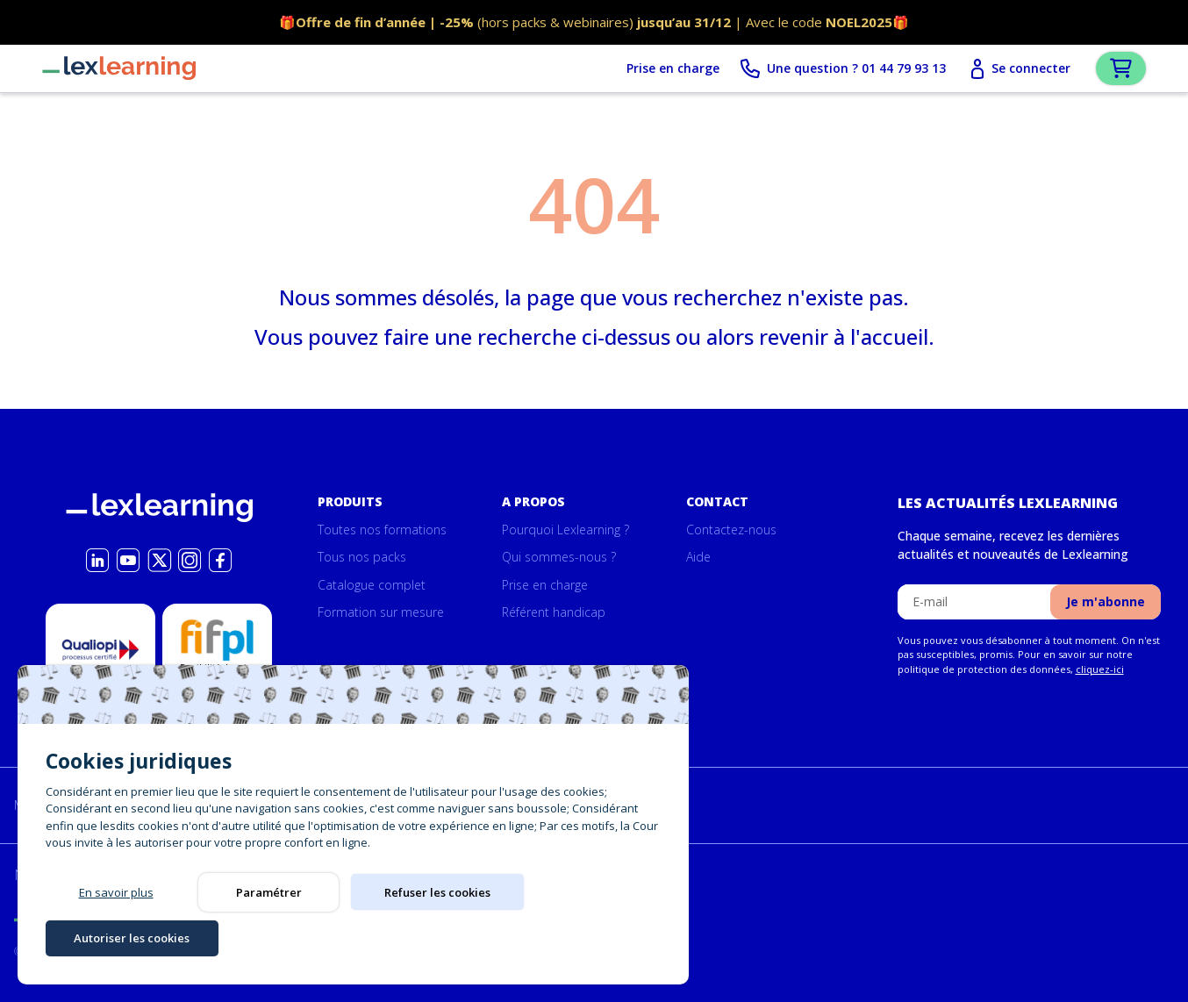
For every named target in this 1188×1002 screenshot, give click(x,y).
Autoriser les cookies (574, 937)
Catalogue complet (372, 584)
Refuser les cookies (422, 937)
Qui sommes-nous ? (559, 557)
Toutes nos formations (382, 529)
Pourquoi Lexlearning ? (565, 529)
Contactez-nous (731, 529)
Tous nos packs (362, 557)
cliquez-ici (1100, 669)
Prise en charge (657, 70)
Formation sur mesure (381, 613)
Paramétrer (269, 937)
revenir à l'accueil (843, 340)
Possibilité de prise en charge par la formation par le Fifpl (217, 687)
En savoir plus (116, 937)
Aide (698, 557)
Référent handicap (553, 613)
